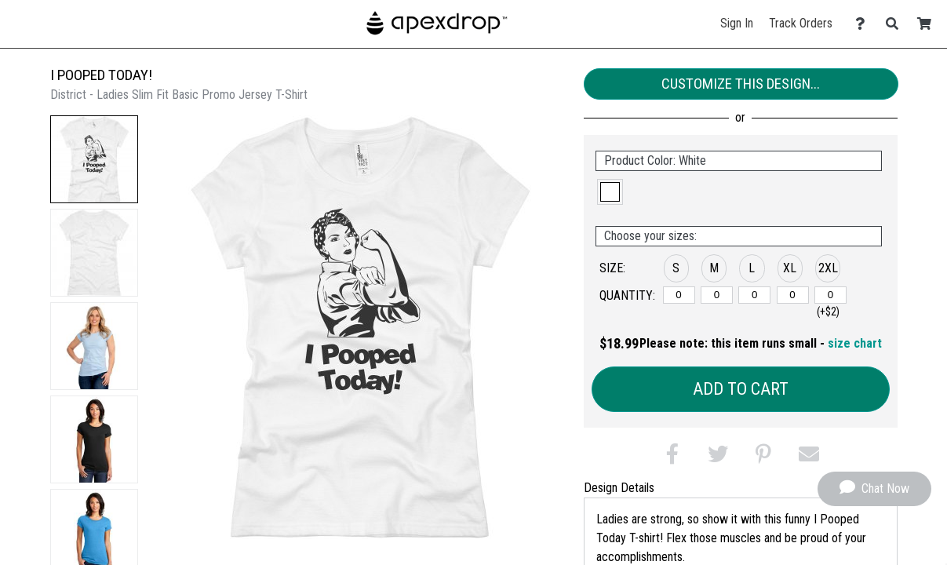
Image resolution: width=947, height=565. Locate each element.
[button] (94, 159)
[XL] (793, 295)
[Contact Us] (864, 24)
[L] (754, 295)
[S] (679, 295)
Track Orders (800, 23)
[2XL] (830, 295)
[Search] (896, 24)
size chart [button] (855, 343)
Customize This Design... (740, 84)
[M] (717, 295)
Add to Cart (741, 389)
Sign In (736, 23)
